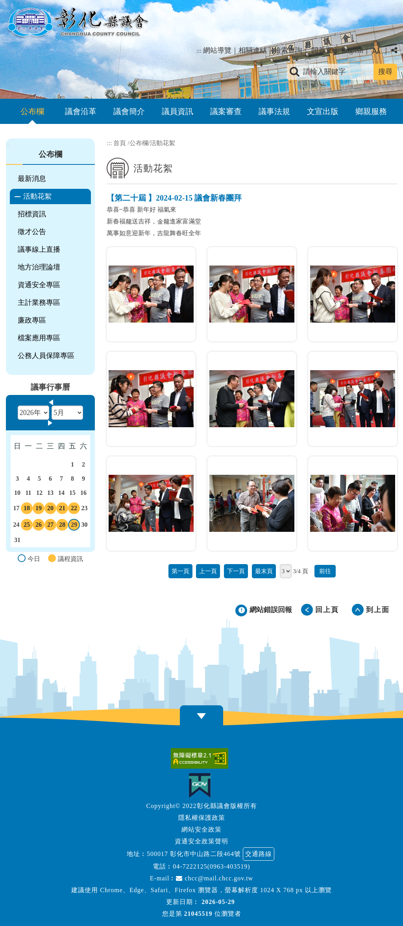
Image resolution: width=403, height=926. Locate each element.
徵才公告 (32, 232)
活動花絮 (37, 196)
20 (50, 509)
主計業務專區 (39, 302)
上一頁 (208, 571)
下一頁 (236, 571)
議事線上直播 (39, 249)
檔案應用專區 (39, 338)
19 (38, 509)
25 (27, 526)
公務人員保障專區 (46, 356)
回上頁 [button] (327, 610)
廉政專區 (32, 320)
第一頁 (180, 571)
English (352, 50)
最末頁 (264, 571)
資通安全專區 (39, 285)
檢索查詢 (288, 50)
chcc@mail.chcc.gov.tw (214, 878)
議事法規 (274, 111)
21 (62, 509)
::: (199, 51)
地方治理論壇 (39, 267)
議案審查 (226, 111)
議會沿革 (80, 111)
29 (74, 526)
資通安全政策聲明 (201, 841)
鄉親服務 (371, 111)
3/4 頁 (300, 571)
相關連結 (252, 50)
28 (62, 526)
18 (27, 509)
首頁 (119, 143)
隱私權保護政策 (201, 817)
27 (50, 526)
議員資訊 (177, 111)
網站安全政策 (201, 829)
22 (74, 509)
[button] (201, 716)
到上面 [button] (378, 610)
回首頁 (322, 50)
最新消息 (32, 179)
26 (38, 526)
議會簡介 (129, 111)
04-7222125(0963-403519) (211, 866)
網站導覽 (217, 50)
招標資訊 (32, 214)
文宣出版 (322, 111)
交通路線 (258, 853)
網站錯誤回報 (271, 610)
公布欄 (32, 111)
